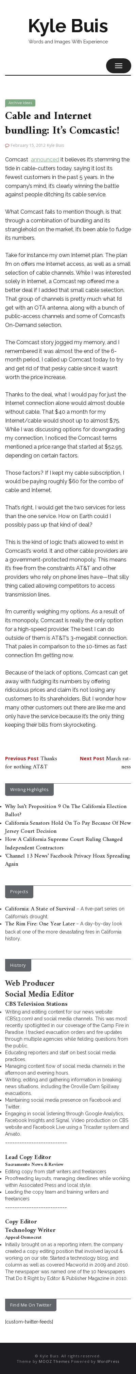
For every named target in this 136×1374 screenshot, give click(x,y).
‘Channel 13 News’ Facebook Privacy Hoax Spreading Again (67, 860)
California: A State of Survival (40, 909)
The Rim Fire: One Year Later (40, 924)
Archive (15, 103)
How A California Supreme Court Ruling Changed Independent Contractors (64, 844)
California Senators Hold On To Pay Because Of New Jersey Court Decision (68, 827)
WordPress (108, 1361)
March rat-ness (105, 763)
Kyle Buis (68, 26)
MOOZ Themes (54, 1361)
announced (45, 159)
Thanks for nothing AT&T (31, 763)
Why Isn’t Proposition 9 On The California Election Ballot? (65, 811)
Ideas (27, 103)
